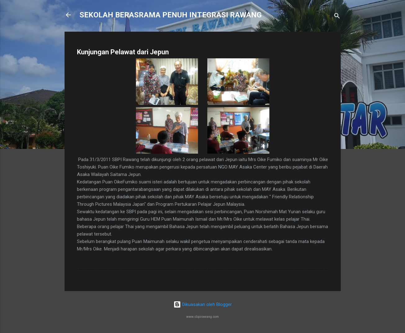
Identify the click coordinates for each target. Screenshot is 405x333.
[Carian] (337, 16)
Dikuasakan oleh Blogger (202, 304)
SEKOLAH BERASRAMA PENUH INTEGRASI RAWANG (170, 15)
